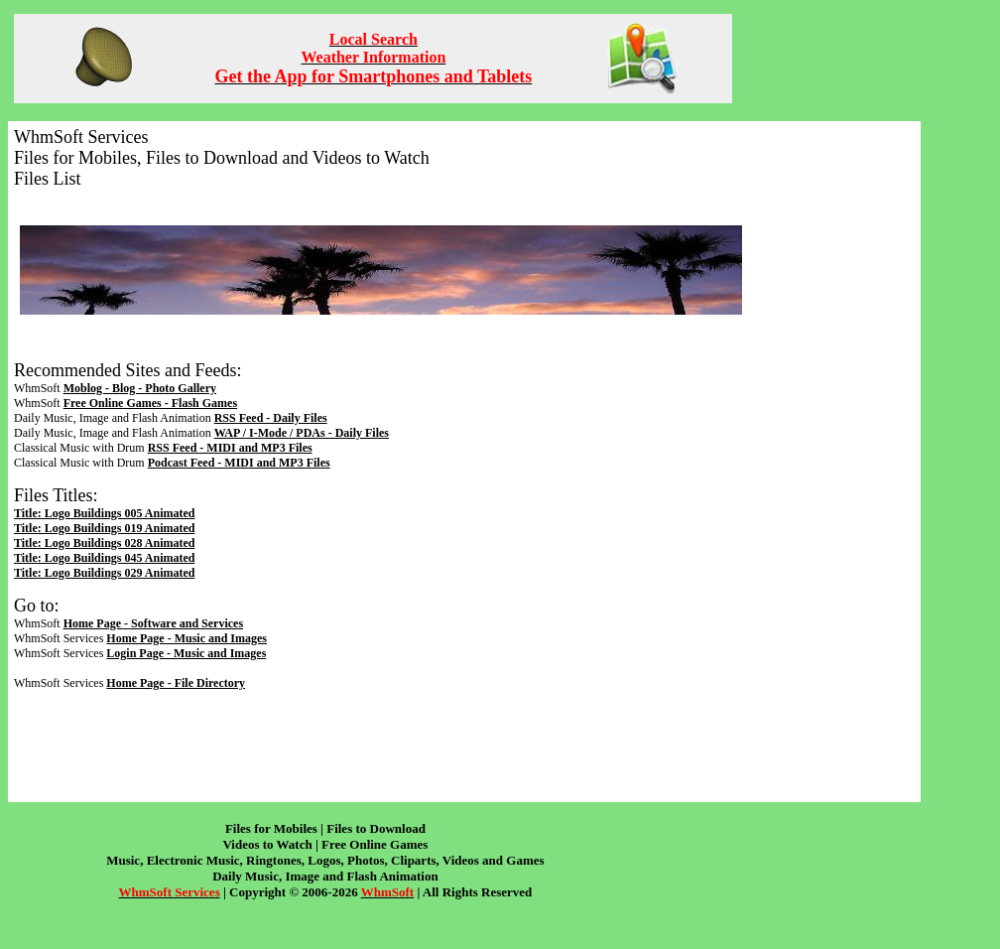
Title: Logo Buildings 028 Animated (104, 543)
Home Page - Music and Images (186, 638)
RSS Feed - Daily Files (270, 418)
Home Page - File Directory (175, 683)
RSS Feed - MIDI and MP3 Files (230, 448)
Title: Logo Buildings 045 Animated (104, 558)
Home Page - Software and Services (153, 623)
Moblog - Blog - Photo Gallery (139, 388)
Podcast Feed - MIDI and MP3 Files (239, 463)
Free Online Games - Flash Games (150, 403)
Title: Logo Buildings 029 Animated (104, 573)
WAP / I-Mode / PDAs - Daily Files (301, 433)
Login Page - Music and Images (186, 653)
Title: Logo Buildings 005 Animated (104, 513)
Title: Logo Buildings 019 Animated (104, 528)
